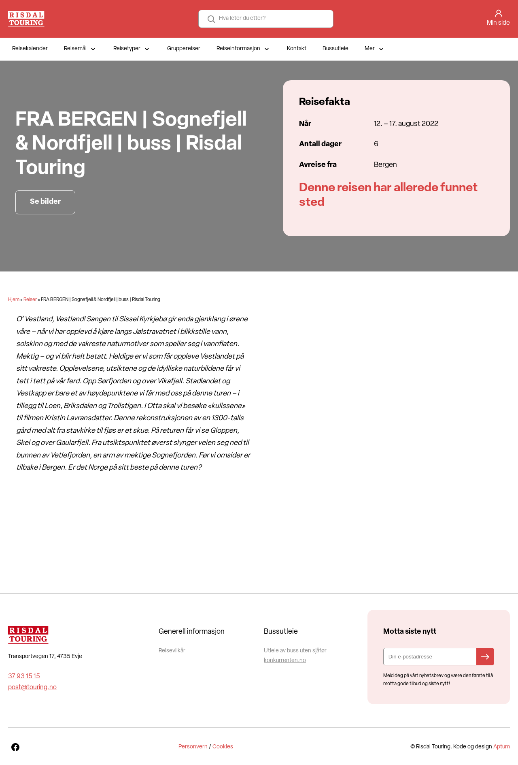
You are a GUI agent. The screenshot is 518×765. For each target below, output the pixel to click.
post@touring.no (32, 687)
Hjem (13, 299)
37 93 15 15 (24, 676)
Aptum (501, 747)
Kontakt (296, 49)
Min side (498, 23)
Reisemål (80, 49)
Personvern (193, 747)
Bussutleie (335, 49)
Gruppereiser (183, 49)
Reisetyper (132, 49)
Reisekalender (30, 49)
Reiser (30, 299)
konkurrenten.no (285, 661)
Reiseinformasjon (244, 49)
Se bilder (45, 202)
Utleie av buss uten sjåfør (295, 651)
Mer (375, 49)
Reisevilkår (172, 651)
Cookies (222, 747)
